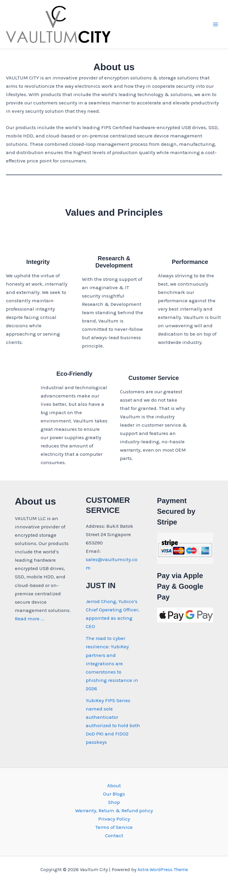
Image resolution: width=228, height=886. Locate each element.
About (114, 785)
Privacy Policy (114, 819)
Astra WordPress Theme (162, 869)
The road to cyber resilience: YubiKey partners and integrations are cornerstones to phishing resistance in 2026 (112, 663)
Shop (114, 802)
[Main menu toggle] (215, 24)
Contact (114, 835)
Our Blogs (114, 794)
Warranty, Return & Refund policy (114, 810)
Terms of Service (114, 827)
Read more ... (29, 619)
